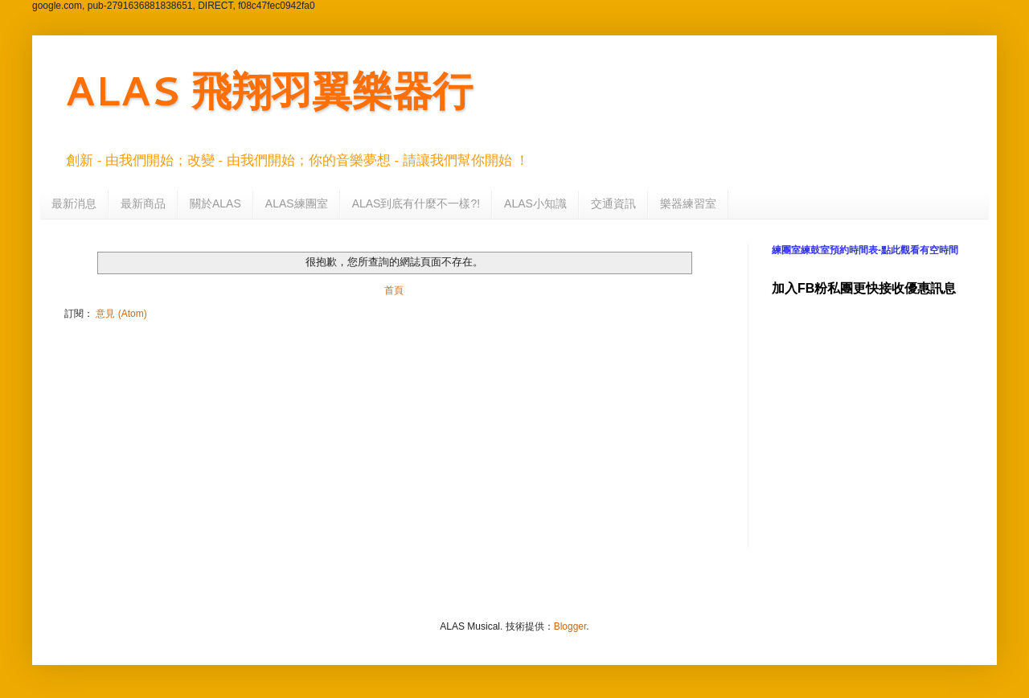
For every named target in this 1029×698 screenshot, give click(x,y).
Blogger (570, 626)
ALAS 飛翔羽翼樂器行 (268, 89)
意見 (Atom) (121, 313)
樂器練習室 (688, 203)
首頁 (394, 290)
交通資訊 (613, 203)
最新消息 (73, 203)
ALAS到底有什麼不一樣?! (416, 203)
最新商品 (143, 203)
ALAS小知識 (535, 203)
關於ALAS (215, 203)
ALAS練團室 (296, 203)
